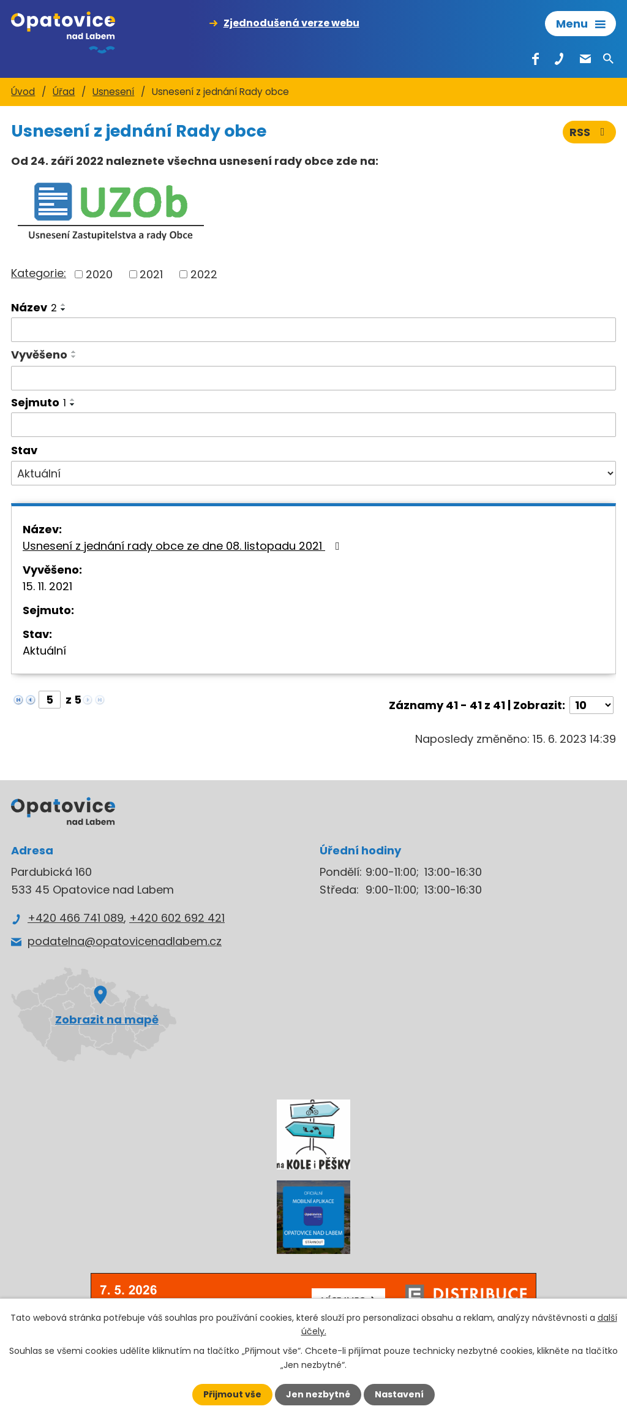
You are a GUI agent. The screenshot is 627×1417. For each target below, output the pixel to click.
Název (34, 307)
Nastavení (399, 1394)
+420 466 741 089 (76, 917)
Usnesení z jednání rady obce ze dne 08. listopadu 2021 (184, 545)
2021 (151, 274)
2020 (99, 274)
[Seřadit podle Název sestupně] (63, 309)
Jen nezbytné (318, 1394)
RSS (589, 132)
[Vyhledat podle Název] (313, 329)
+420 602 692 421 (177, 917)
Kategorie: (38, 273)
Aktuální (44, 650)
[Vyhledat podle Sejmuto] (313, 424)
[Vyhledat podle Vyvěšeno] (313, 378)
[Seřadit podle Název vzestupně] (63, 304)
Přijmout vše (232, 1394)
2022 (203, 274)
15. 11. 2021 (47, 586)
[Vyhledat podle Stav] (313, 473)
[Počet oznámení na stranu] (591, 705)
